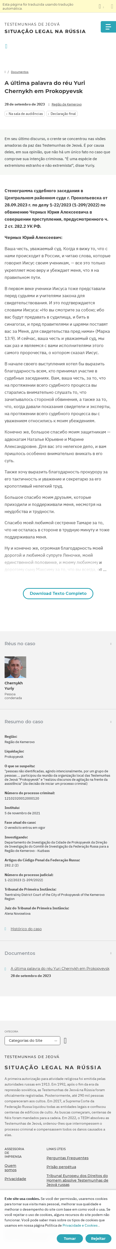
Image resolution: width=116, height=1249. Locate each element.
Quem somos (11, 1167)
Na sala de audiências (26, 113)
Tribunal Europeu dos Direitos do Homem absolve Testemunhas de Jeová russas (77, 1180)
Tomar (70, 1238)
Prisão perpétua (61, 1167)
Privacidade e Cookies (80, 1225)
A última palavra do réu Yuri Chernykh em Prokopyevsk (60, 968)
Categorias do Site (25, 1040)
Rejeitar (98, 1238)
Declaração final (63, 113)
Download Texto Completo (58, 593)
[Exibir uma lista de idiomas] (101, 6)
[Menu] (108, 27)
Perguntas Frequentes (68, 1158)
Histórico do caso (26, 929)
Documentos (19, 72)
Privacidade (15, 1179)
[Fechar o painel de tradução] (112, 6)
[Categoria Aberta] (65, 1040)
